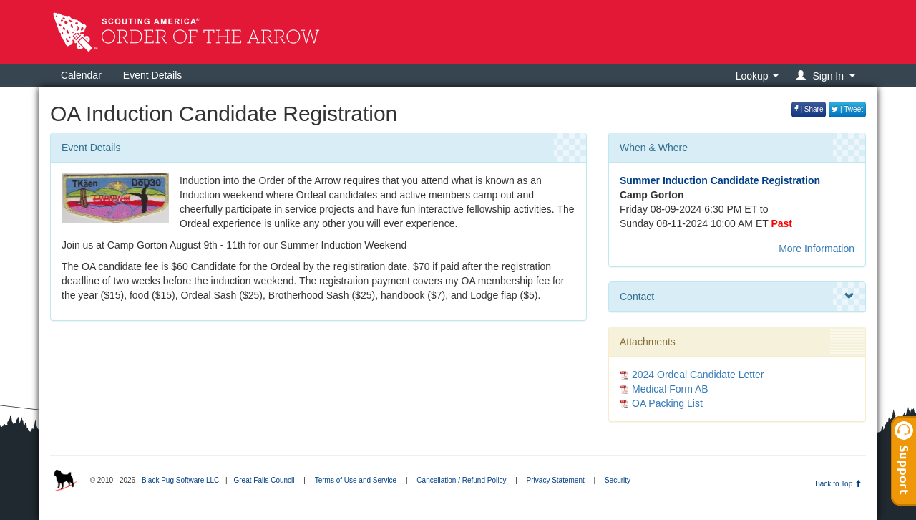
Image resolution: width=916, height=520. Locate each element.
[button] (827, 75)
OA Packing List (667, 403)
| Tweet (847, 109)
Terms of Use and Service (356, 480)
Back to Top (838, 484)
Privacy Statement (556, 480)
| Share (809, 109)
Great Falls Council (263, 480)
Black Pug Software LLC (180, 480)
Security (617, 480)
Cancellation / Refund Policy (461, 480)
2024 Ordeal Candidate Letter (698, 374)
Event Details (152, 75)
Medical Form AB (670, 389)
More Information (816, 248)
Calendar (81, 75)
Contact (737, 296)
